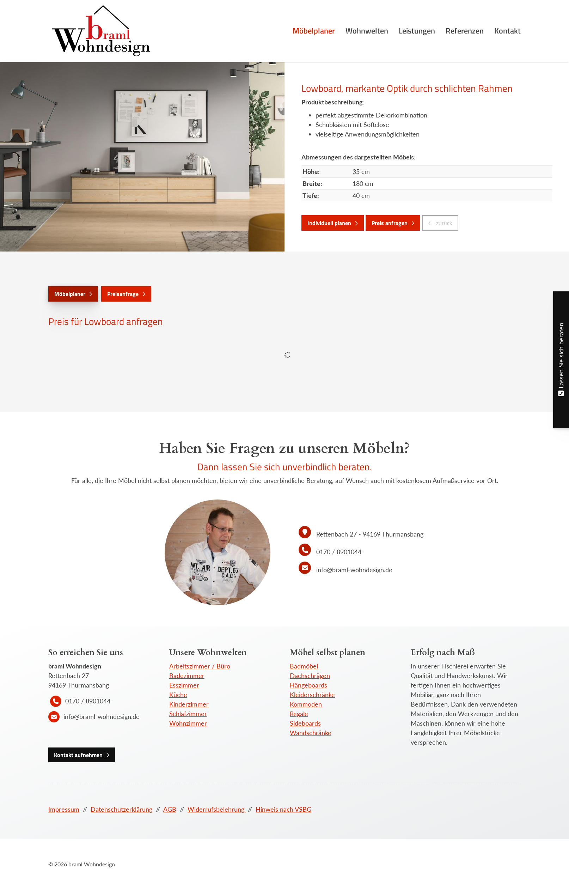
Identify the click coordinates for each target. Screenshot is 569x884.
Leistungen (417, 31)
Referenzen (465, 31)
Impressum (63, 809)
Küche (178, 694)
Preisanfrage (123, 294)
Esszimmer (184, 685)
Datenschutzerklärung (121, 809)
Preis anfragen (390, 223)
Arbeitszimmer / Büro (199, 666)
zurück (443, 223)
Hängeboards (308, 685)
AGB (169, 809)
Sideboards (305, 723)
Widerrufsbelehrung (217, 809)
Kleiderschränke (312, 694)
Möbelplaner (314, 31)
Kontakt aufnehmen (78, 755)
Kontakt (507, 31)
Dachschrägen (310, 675)
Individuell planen (329, 223)
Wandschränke (310, 733)
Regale (299, 714)
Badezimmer (186, 675)
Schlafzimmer (188, 714)
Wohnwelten (366, 31)
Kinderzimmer (189, 704)
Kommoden (306, 704)
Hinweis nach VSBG (283, 809)
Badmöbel (304, 666)
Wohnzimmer (188, 723)
